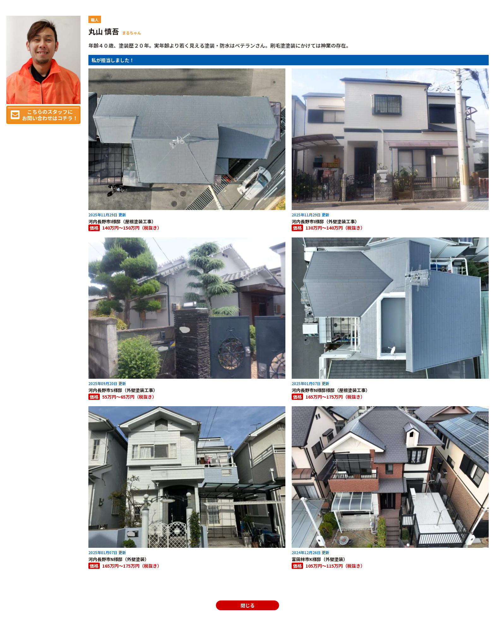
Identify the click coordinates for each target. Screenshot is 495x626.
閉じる (248, 605)
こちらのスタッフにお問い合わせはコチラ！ (50, 115)
